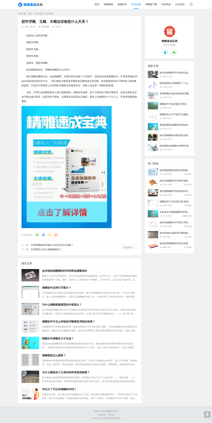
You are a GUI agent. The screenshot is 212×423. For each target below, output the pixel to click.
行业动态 (180, 4)
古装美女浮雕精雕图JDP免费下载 (177, 212)
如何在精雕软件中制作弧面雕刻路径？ (180, 180)
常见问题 (136, 4)
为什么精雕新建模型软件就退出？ (62, 304)
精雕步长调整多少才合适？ (58, 338)
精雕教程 (108, 4)
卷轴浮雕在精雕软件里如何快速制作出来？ (182, 125)
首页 (97, 4)
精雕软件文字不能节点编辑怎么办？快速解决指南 (185, 114)
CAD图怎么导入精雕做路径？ (46, 249)
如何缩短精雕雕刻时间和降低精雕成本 (64, 270)
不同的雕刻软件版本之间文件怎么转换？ (52, 245)
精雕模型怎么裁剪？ (54, 355)
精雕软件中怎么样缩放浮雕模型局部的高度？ (68, 321)
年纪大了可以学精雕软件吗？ (59, 389)
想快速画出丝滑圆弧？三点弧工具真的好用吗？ (184, 83)
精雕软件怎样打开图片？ (56, 287)
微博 (56, 235)
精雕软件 (122, 4)
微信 (37, 235)
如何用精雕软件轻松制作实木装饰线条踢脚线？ (184, 191)
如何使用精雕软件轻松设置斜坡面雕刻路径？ (183, 243)
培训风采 (166, 4)
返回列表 (128, 247)
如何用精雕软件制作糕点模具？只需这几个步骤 (184, 135)
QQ (43, 235)
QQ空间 (49, 235)
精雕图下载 (151, 4)
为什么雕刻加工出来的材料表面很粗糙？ (66, 372)
